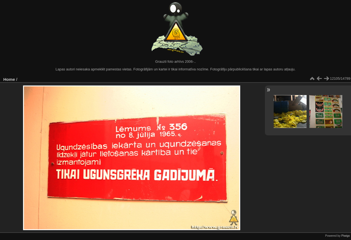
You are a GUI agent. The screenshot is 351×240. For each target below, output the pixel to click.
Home (9, 79)
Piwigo (345, 235)
